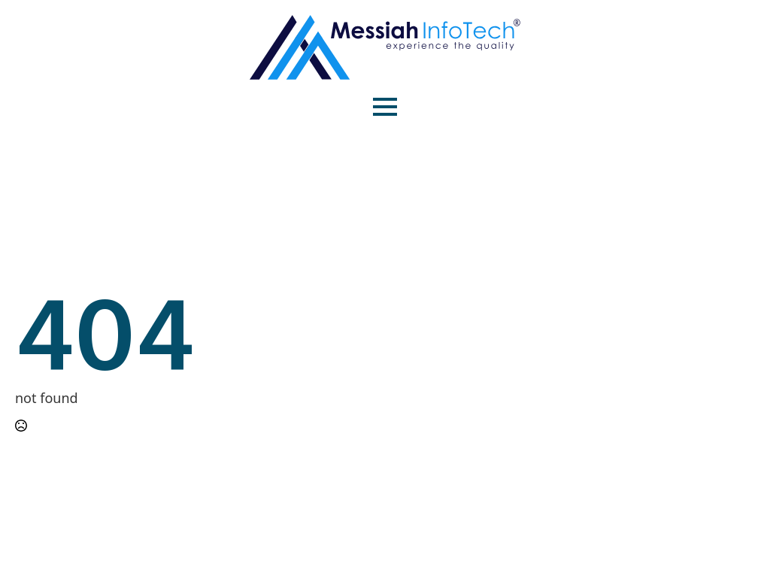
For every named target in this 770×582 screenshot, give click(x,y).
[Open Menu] (385, 107)
